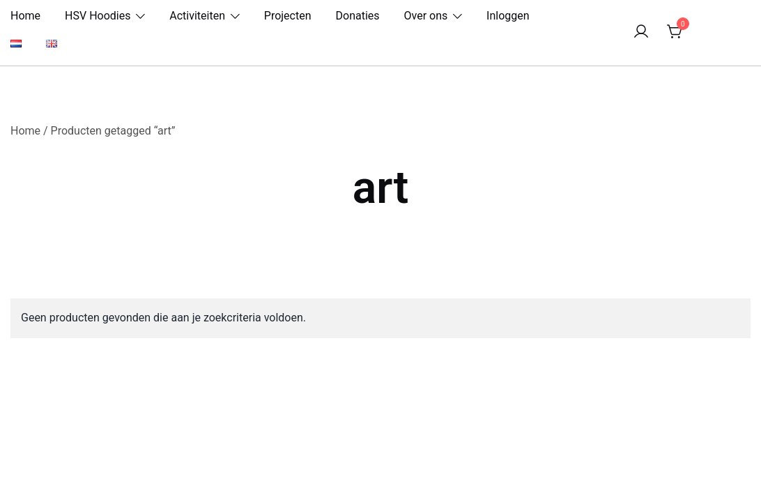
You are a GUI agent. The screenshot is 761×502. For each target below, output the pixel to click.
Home (25, 15)
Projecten (288, 15)
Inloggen (508, 15)
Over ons (426, 15)
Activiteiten (197, 15)
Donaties (358, 15)
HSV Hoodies (97, 15)
